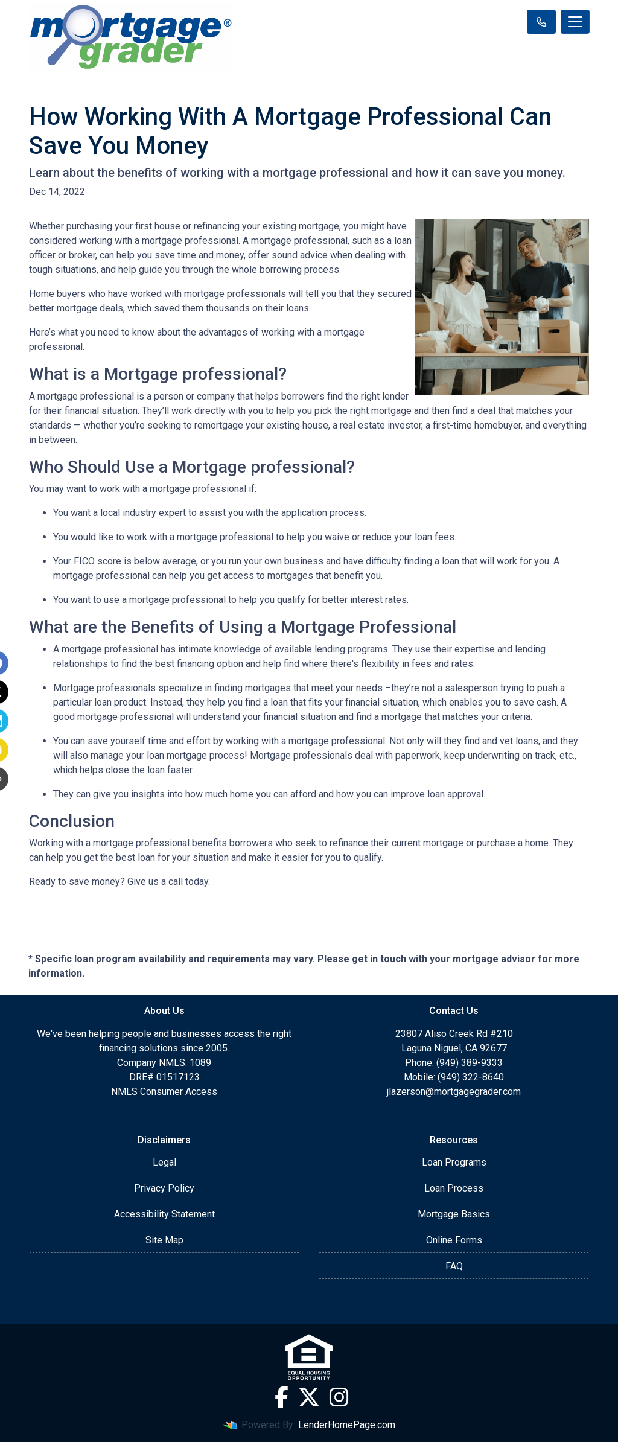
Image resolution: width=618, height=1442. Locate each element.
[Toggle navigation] (575, 22)
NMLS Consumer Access (164, 1091)
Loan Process (453, 1188)
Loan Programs (454, 1162)
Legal (164, 1162)
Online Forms (454, 1240)
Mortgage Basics (454, 1214)
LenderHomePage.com (346, 1425)
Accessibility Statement (164, 1214)
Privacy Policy (164, 1188)
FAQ (454, 1266)
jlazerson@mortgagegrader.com (454, 1091)
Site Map (164, 1240)
